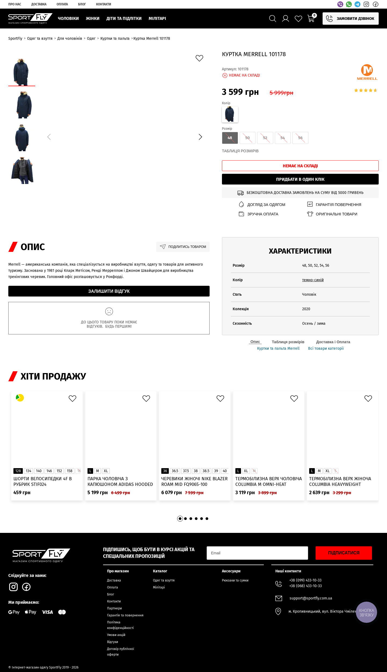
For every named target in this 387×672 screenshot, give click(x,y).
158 (69, 471)
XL (106, 471)
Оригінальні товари (331, 214)
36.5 (175, 471)
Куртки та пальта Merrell (278, 349)
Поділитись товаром (183, 247)
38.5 (206, 471)
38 (196, 471)
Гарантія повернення (333, 204)
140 (39, 471)
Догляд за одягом (261, 204)
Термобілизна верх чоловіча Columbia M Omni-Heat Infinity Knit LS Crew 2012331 (268, 481)
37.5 (186, 471)
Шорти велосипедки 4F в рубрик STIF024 (42, 481)
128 (18, 471)
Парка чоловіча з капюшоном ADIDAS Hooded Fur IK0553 (120, 481)
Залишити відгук (109, 291)
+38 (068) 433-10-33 (305, 586)
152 (59, 471)
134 (28, 471)
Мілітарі (159, 587)
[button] (200, 136)
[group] (124, 136)
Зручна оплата (258, 214)
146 (49, 471)
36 (165, 471)
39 (216, 471)
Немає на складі (300, 165)
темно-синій (313, 280)
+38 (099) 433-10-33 (305, 580)
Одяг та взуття (164, 580)
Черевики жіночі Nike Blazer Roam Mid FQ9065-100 (194, 481)
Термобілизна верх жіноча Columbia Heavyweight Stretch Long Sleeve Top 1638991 (340, 481)
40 (225, 471)
